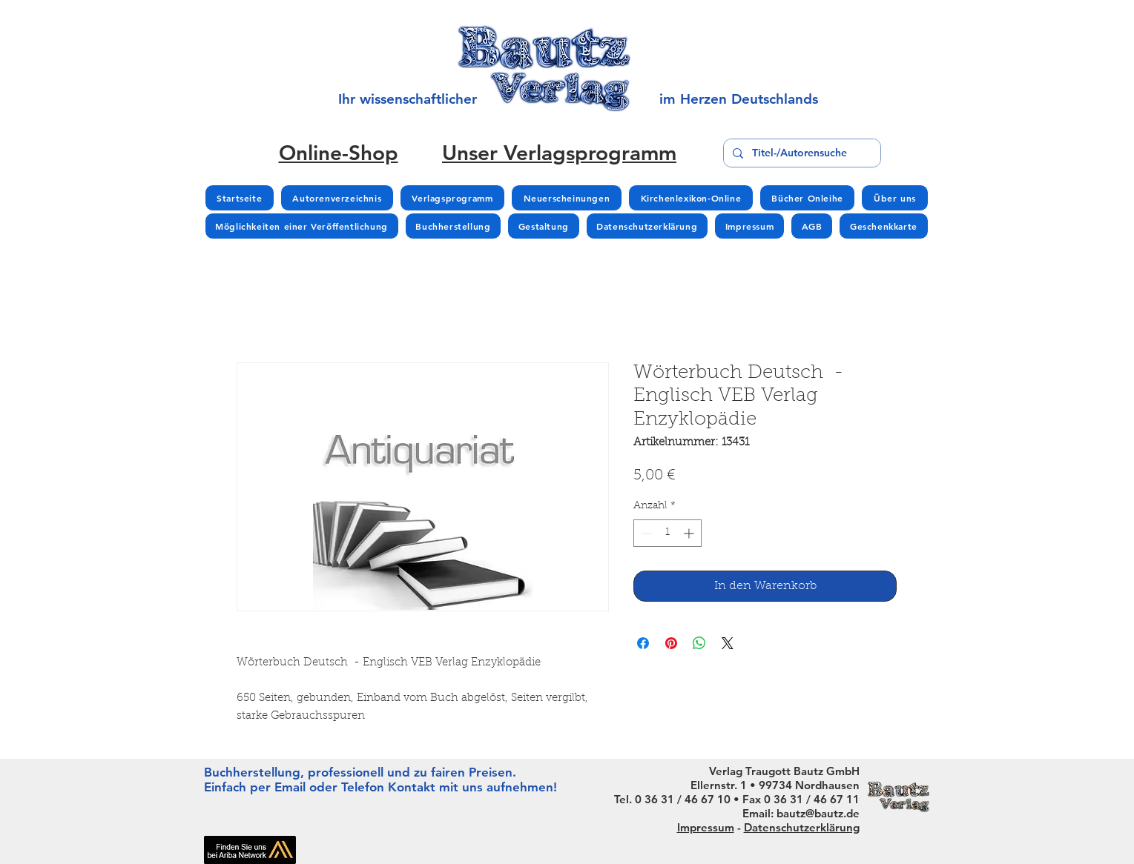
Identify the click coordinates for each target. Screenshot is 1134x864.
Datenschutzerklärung (802, 827)
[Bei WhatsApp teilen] (699, 643)
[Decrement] (645, 533)
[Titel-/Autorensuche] (800, 153)
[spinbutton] (667, 533)
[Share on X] (727, 643)
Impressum (705, 827)
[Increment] (690, 533)
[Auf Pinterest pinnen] (671, 643)
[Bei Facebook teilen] (643, 643)
